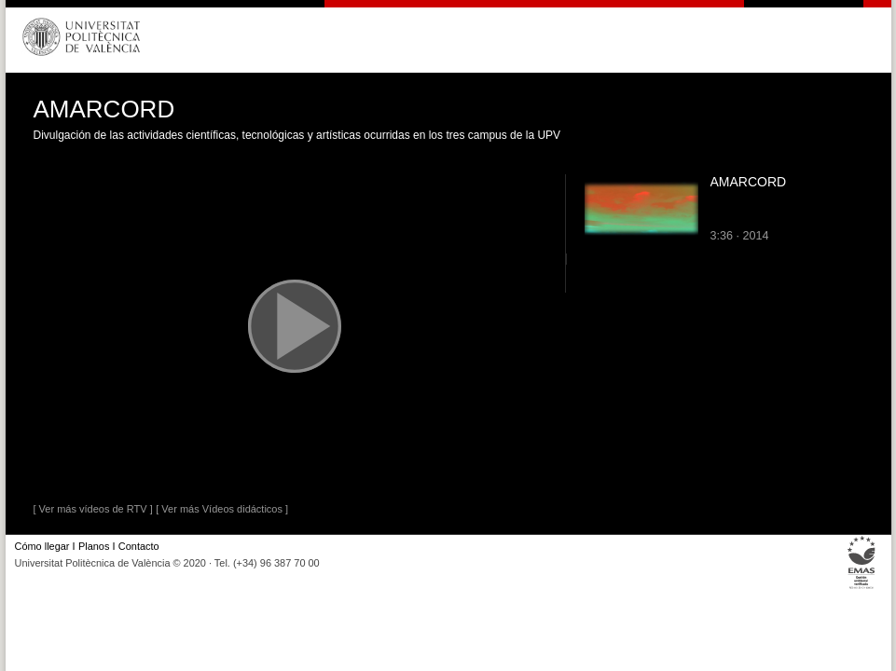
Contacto (138, 546)
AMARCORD (748, 181)
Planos (93, 546)
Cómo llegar (42, 546)
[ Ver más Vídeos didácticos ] (222, 508)
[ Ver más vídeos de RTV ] (93, 508)
